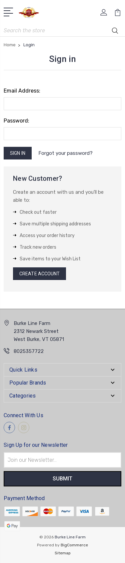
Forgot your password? (65, 153)
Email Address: (22, 91)
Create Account (39, 273)
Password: (16, 121)
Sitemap (63, 553)
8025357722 (29, 351)
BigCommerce (74, 545)
